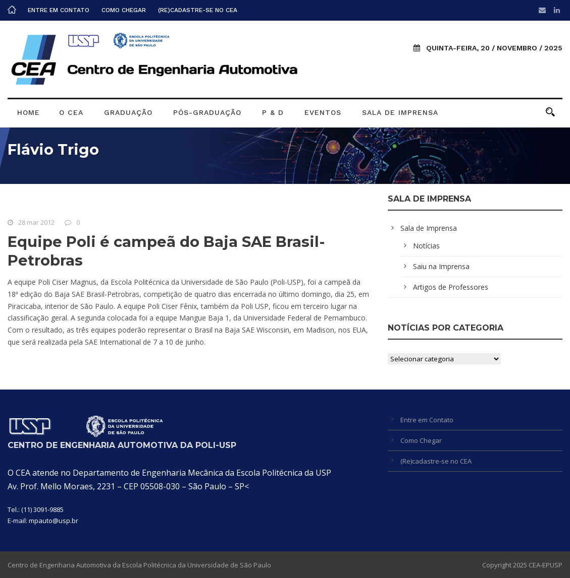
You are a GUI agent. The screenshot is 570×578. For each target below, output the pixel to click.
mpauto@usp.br (53, 520)
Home (28, 112)
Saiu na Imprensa (441, 266)
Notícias (426, 245)
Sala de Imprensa (400, 112)
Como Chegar (123, 10)
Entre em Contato (58, 10)
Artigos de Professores (450, 287)
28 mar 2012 (36, 222)
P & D (273, 112)
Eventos (322, 112)
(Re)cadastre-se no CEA (197, 10)
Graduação (128, 112)
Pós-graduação (207, 112)
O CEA (71, 112)
